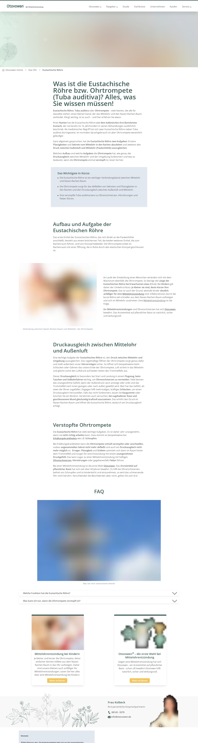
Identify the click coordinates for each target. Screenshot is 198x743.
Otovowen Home (14, 69)
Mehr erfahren (57, 680)
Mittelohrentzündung (154, 300)
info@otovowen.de (121, 716)
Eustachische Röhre (52, 69)
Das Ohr (32, 69)
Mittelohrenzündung (133, 293)
